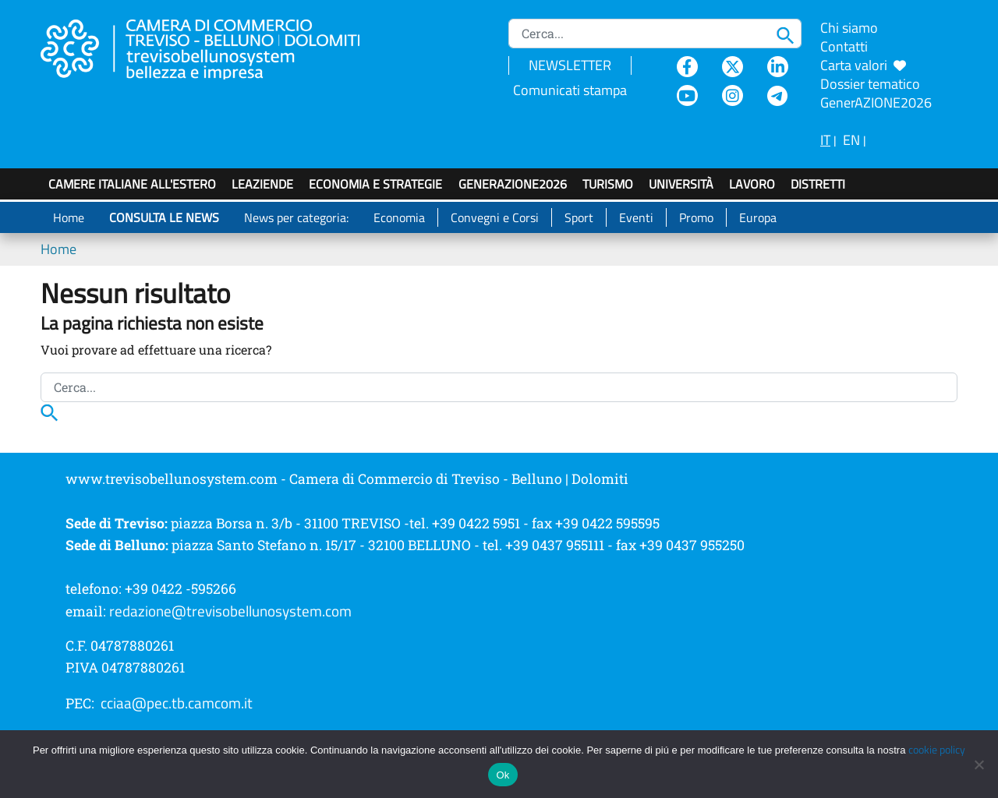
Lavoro (752, 184)
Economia (399, 217)
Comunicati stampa (570, 90)
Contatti (844, 46)
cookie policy (936, 749)
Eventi (636, 217)
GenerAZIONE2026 (512, 184)
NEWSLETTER (570, 65)
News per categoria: (296, 217)
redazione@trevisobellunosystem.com (230, 611)
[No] (978, 764)
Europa (758, 217)
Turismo (607, 184)
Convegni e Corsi (495, 217)
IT (825, 139)
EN (851, 139)
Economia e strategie (375, 184)
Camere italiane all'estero (132, 184)
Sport (578, 217)
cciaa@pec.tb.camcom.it (177, 703)
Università (681, 184)
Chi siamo (849, 27)
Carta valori (863, 65)
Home (68, 217)
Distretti (818, 184)
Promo (696, 217)
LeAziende (262, 184)
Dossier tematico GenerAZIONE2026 (876, 93)
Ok (502, 775)
